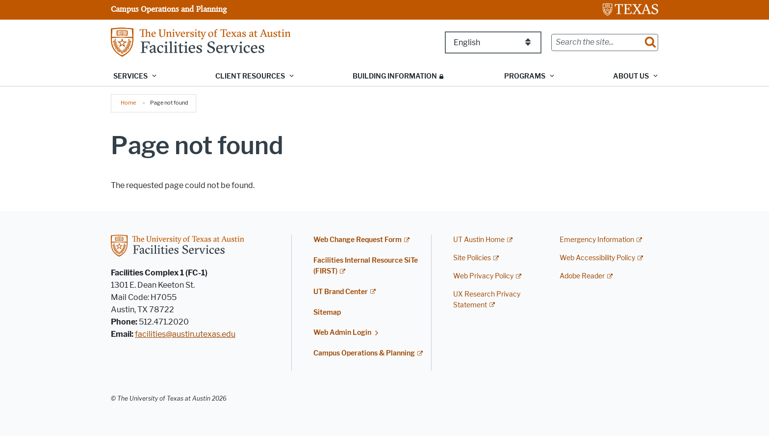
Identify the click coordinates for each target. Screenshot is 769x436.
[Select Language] (493, 42)
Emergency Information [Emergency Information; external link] (597, 240)
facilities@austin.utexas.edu (185, 334)
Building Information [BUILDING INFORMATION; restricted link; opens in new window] (395, 76)
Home (128, 102)
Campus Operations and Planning (169, 8)
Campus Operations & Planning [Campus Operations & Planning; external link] (364, 353)
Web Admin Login (342, 332)
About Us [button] (631, 76)
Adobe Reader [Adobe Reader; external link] (582, 276)
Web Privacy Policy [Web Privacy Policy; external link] (483, 276)
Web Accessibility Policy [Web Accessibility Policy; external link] (597, 258)
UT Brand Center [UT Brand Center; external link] (340, 292)
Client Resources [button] (250, 76)
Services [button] (130, 76)
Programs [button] (524, 76)
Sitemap (327, 312)
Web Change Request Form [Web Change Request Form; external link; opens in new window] (357, 240)
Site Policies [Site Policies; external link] (472, 258)
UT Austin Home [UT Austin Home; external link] (479, 240)
